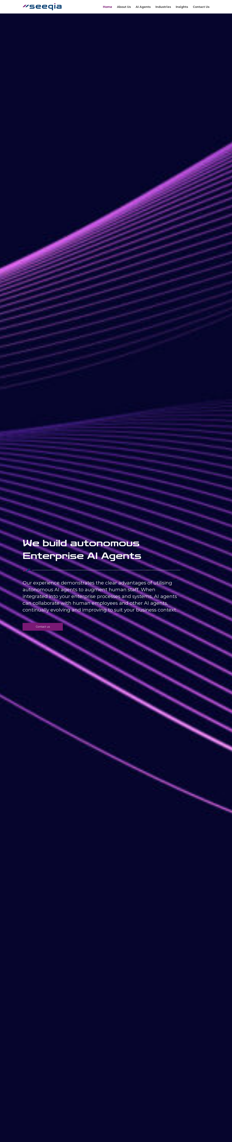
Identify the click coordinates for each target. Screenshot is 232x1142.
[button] (43, 627)
